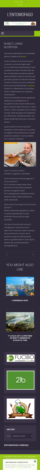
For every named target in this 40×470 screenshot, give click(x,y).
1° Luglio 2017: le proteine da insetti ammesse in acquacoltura (20, 338)
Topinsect (30, 85)
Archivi (9, 436)
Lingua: (22, 2)
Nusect (23, 56)
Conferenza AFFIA (20, 300)
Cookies (17, 467)
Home (16, 2)
